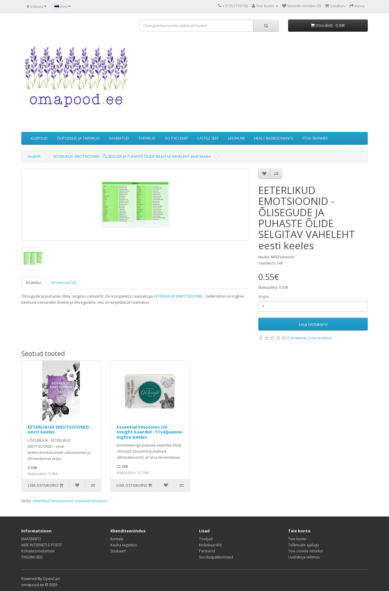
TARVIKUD (147, 138)
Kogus (263, 296)
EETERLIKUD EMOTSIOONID (178, 296)
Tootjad (206, 538)
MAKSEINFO (31, 538)
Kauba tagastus (123, 545)
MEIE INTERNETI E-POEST (41, 545)
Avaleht (34, 156)
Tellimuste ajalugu (303, 545)
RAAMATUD (119, 138)
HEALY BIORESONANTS (273, 138)
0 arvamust (296, 337)
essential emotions (91, 500)
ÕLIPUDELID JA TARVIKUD (78, 138)
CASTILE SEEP (208, 138)
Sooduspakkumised (216, 557)
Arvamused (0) (63, 282)
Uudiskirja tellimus (304, 557)
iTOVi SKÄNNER (315, 138)
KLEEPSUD (39, 138)
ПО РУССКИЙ (176, 138)
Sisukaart (118, 551)
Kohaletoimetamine (38, 551)
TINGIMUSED (32, 557)
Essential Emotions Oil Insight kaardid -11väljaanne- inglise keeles (150, 432)
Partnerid (207, 551)
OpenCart (51, 578)
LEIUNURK (236, 138)
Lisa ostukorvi (313, 324)
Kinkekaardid (210, 545)
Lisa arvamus (320, 337)
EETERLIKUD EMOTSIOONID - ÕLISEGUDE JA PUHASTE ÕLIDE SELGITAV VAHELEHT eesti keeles (132, 156)
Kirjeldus (33, 282)
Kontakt (116, 538)
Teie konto (297, 538)
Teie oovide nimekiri (305, 551)
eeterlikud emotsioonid (53, 500)
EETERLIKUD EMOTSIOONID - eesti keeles (60, 429)
